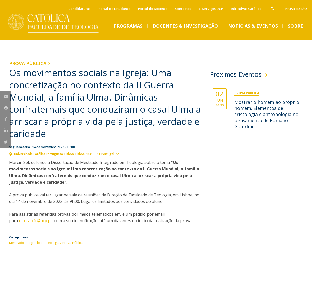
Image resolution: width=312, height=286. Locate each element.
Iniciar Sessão (296, 9)
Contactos (183, 8)
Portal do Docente (152, 8)
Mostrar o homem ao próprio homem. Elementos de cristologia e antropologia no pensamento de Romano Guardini (266, 114)
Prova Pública (27, 63)
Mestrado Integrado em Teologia (34, 242)
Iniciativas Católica (246, 8)
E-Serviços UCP (211, 8)
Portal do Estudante (114, 8)
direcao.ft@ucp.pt (35, 220)
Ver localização (134, 153)
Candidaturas (79, 8)
